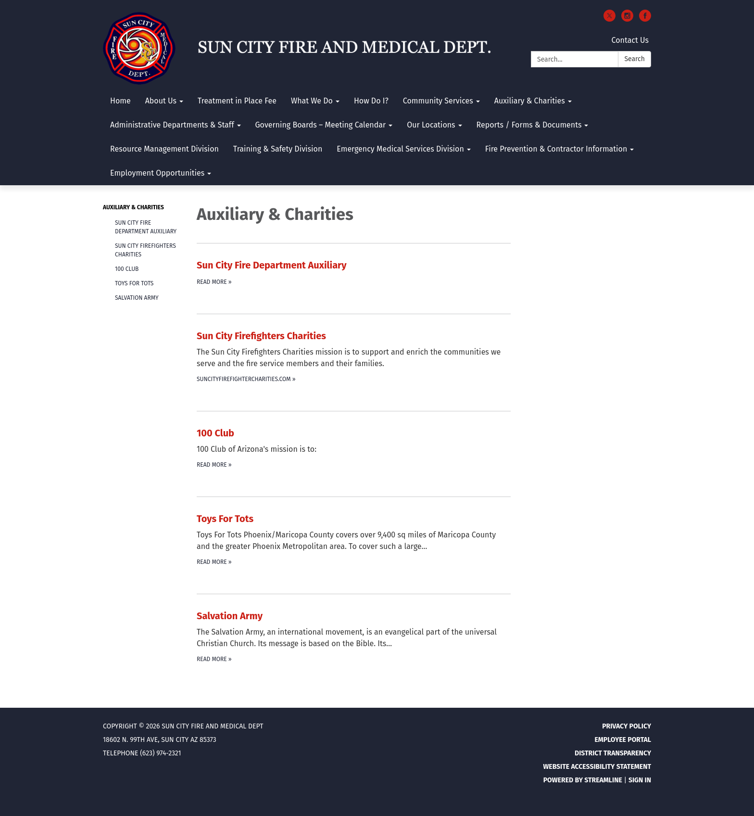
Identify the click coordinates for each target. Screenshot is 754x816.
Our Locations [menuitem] (431, 124)
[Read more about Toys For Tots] (354, 539)
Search (634, 59)
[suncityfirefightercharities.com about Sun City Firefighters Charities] (354, 356)
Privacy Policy (626, 726)
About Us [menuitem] (160, 100)
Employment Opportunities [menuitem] (157, 173)
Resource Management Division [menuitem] (164, 148)
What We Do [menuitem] (312, 100)
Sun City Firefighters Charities (145, 250)
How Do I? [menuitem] (371, 100)
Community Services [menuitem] (438, 100)
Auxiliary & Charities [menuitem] (529, 100)
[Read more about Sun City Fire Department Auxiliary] (354, 272)
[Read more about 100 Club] (354, 447)
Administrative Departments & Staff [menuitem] (172, 124)
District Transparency (613, 753)
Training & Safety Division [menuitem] (277, 148)
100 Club (126, 269)
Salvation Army (136, 297)
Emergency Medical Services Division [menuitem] (400, 148)
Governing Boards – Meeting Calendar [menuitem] (320, 124)
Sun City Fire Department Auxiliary (145, 227)
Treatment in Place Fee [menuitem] (237, 100)
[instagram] (627, 19)
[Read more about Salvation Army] (354, 636)
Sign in (639, 780)
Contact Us (630, 40)
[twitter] (609, 19)
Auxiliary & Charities (133, 207)
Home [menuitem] (120, 100)
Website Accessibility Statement (597, 767)
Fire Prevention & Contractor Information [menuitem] (556, 148)
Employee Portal (622, 740)
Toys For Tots (134, 283)
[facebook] (645, 19)
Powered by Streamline (582, 780)
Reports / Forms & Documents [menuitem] (529, 124)
